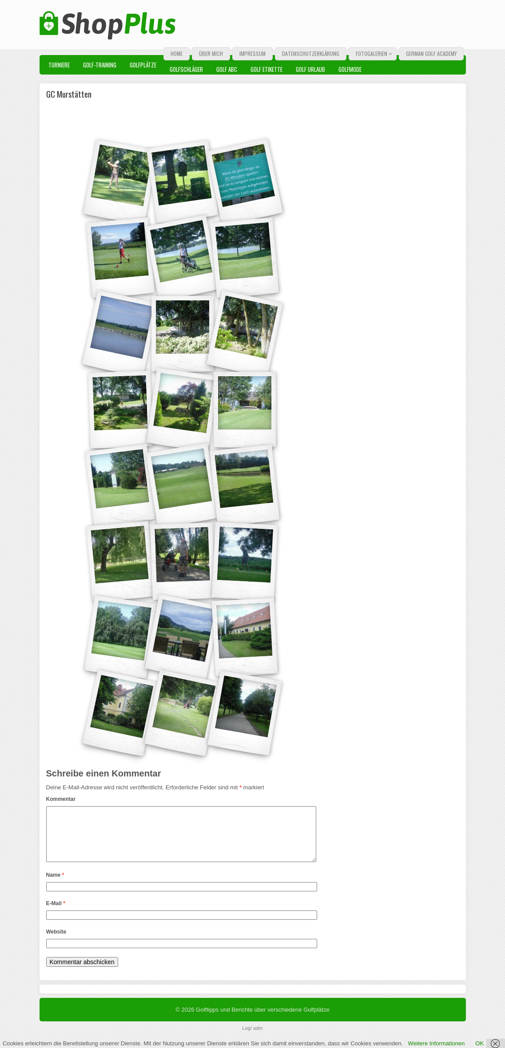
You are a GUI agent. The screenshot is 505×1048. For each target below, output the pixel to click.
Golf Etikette (266, 69)
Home (177, 53)
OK (479, 1043)
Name (55, 886)
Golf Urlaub (310, 69)
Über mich (211, 53)
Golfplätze (143, 64)
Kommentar (61, 799)
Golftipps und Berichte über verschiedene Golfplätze (263, 1020)
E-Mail (55, 914)
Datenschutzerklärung (310, 53)
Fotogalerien (376, 52)
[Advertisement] (152, 117)
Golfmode (350, 69)
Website (56, 942)
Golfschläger (186, 69)
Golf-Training (99, 64)
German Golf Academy (431, 53)
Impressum (252, 53)
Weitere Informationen (436, 1043)
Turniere (59, 64)
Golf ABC (226, 69)
